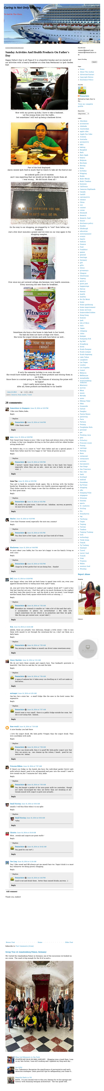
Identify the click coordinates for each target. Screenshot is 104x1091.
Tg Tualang (84, 545)
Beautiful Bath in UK (23, 1078)
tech (81, 535)
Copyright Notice (86, 77)
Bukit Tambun (85, 181)
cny (81, 205)
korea (82, 347)
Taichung (83, 519)
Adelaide (83, 126)
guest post (84, 284)
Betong (82, 166)
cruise (82, 210)
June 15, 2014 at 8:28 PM (23, 437)
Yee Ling (13, 862)
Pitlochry (83, 440)
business (83, 184)
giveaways (84, 271)
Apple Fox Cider (86, 134)
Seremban (84, 482)
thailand (83, 548)
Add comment (11, 892)
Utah (82, 558)
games (82, 252)
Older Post (69, 942)
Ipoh (81, 320)
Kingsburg (84, 344)
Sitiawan (83, 498)
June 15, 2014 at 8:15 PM (39, 408)
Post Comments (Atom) (25, 946)
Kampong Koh (85, 339)
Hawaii (82, 292)
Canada (82, 192)
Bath (82, 153)
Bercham (83, 163)
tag (81, 516)
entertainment (85, 234)
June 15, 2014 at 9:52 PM (36, 564)
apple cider (84, 131)
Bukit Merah (85, 179)
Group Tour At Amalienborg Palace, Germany (25, 952)
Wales (82, 564)
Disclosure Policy (86, 80)
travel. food (84, 553)
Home (40, 942)
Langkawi (84, 360)
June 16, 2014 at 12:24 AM (23, 627)
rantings (83, 448)
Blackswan (14, 548)
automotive (84, 142)
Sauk (82, 474)
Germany (83, 260)
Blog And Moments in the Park (27, 1057)
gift (81, 263)
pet (81, 432)
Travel (29, 395)
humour (83, 318)
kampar (83, 336)
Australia (83, 139)
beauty (82, 158)
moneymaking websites (85, 382)
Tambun (83, 530)
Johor (82, 334)
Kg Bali (83, 341)
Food (19, 395)
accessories (84, 124)
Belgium (83, 160)
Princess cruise (86, 443)
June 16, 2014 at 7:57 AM (36, 710)
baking (82, 147)
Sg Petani (83, 485)
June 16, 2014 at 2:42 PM (36, 878)
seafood (83, 480)
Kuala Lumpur (85, 352)
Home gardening (86, 305)
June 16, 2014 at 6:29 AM (27, 693)
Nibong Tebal (85, 401)
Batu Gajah (84, 155)
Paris (82, 419)
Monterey (84, 385)
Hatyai (82, 289)
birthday (83, 171)
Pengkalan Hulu (86, 427)
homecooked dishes (87, 312)
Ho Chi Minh (85, 299)
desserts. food (85, 218)
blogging (83, 173)
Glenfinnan (84, 276)
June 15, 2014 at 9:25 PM (25, 519)
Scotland (83, 477)
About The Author (87, 72)
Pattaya (83, 422)
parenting (84, 417)
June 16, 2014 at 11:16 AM (26, 862)
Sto (81, 511)
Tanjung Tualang (86, 532)
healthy (83, 297)
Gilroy (82, 268)
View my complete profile (85, 105)
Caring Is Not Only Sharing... (23, 7)
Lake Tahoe (84, 357)
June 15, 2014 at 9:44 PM (36, 422)
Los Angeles (84, 368)
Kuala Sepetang (86, 354)
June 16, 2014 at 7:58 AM (36, 747)
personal (83, 430)
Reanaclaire (19, 422)
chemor (83, 200)
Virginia (83, 561)
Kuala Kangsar (85, 349)
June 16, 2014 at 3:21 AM (31, 660)
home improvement (87, 307)
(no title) (18, 1067)
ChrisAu (13, 833)
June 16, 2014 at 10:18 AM (26, 833)
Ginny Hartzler (16, 660)
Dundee (83, 226)
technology (84, 537)
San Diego (84, 467)
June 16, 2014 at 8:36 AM (30, 804)
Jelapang (83, 331)
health (24, 395)
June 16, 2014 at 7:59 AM (36, 785)
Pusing (82, 446)
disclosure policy (86, 223)
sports (82, 503)
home (82, 302)
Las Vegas (84, 362)
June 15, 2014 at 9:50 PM (36, 462)
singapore (84, 495)
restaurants (84, 459)
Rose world (14, 727)
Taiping (83, 524)
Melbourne (84, 376)
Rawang (83, 451)
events (82, 236)
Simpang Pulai (85, 493)
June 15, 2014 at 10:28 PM (23, 579)
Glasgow (83, 273)
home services (85, 310)
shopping (83, 488)
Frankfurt (84, 250)
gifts (82, 265)
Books (82, 176)
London (83, 365)
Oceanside (84, 406)
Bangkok (83, 150)
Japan (82, 328)
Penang (83, 425)
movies (83, 388)
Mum (82, 390)
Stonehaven (84, 514)
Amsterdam (84, 129)
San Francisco (85, 469)
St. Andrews (84, 506)
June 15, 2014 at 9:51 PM (36, 502)
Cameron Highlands (87, 189)
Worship (83, 569)
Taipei (82, 522)
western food (85, 566)
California (84, 187)
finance (83, 244)
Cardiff (82, 194)
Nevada (83, 396)
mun (12, 437)
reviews (83, 461)
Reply (12, 414)
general (83, 255)
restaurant (84, 456)
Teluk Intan (84, 540)
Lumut (82, 370)
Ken (11, 627)
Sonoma (83, 501)
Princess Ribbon (16, 766)
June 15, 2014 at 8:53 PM (27, 481)
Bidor (82, 168)
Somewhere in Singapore (20, 408)
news (82, 398)
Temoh (82, 543)
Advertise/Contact (87, 75)
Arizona (83, 137)
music (82, 393)
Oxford (82, 409)
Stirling (83, 508)
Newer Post (10, 942)
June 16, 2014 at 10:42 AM (36, 847)
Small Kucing (15, 804)
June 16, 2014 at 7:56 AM (36, 676)
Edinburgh (84, 229)
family (82, 239)
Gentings (83, 257)
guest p (83, 281)
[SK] (11, 579)
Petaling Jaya (85, 435)
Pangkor (83, 411)
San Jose (83, 472)
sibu (81, 490)
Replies (15, 419)
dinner (82, 221)
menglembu (84, 378)
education (84, 231)
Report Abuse (84, 574)
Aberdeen (83, 121)
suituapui (13, 693)
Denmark (83, 213)
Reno (82, 453)
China (82, 202)
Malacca (83, 373)
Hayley (13, 519)
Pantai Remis (85, 414)
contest (83, 208)
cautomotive (85, 197)
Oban (82, 404)
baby (82, 145)
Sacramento (84, 464)
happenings (84, 286)
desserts (14, 395)
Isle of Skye (84, 323)
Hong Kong (84, 315)
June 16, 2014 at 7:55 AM (36, 606)
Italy (82, 326)
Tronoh (82, 556)
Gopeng (83, 278)
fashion (83, 242)
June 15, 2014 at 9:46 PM (28, 548)
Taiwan (83, 527)
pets (81, 438)
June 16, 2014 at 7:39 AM (28, 727)
